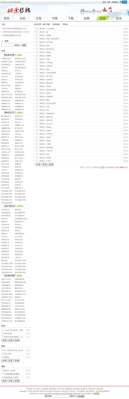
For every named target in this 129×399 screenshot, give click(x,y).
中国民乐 (4, 59)
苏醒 (3, 234)
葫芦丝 (17, 80)
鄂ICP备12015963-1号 (86, 394)
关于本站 (37, 389)
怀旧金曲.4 (19, 194)
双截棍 (48, 56)
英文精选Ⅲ (5, 315)
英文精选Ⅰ (4, 312)
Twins (17, 245)
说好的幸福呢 (51, 90)
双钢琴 (3, 91)
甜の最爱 (18, 216)
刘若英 (17, 243)
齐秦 (16, 185)
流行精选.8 (5, 272)
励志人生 (4, 279)
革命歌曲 (18, 303)
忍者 (47, 107)
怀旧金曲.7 (5, 200)
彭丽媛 (17, 140)
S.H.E (17, 237)
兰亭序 (48, 161)
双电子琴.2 (5, 94)
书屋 (55, 18)
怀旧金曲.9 (5, 203)
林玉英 (17, 128)
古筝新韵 (18, 83)
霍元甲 (48, 93)
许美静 (3, 167)
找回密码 (114, 2)
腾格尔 (17, 188)
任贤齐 (3, 254)
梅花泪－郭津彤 (9, 371)
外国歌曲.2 (5, 321)
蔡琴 (16, 167)
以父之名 (49, 124)
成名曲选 (4, 282)
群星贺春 (4, 291)
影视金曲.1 (19, 291)
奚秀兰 (17, 137)
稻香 (47, 46)
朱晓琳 (3, 155)
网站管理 (92, 389)
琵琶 (3, 80)
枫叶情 (17, 288)
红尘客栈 (49, 42)
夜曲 (47, 59)
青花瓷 (48, 158)
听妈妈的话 (50, 113)
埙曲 (16, 88)
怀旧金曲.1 (5, 191)
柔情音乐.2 (5, 62)
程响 (16, 210)
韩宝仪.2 (4, 149)
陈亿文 (17, 149)
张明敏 (17, 173)
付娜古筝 (18, 65)
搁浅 (47, 100)
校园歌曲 (18, 155)
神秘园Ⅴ (18, 109)
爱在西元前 (50, 49)
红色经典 (4, 303)
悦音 (103, 18)
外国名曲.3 (19, 97)
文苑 (39, 18)
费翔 (16, 179)
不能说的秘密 (51, 73)
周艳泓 (3, 240)
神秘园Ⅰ (17, 103)
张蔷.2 (3, 164)
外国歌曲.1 (19, 318)
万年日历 (60, 389)
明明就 (48, 35)
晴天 (47, 110)
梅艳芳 (17, 143)
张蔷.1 (17, 161)
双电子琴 (4, 86)
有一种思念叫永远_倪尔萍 (13, 350)
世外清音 (4, 65)
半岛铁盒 (49, 63)
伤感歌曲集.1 (19, 219)
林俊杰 (17, 254)
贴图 (87, 18)
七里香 (48, 144)
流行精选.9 (19, 272)
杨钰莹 (3, 146)
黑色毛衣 (49, 120)
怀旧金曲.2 (19, 191)
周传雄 (3, 257)
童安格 (3, 182)
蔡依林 (3, 231)
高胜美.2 (18, 131)
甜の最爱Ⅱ (18, 213)
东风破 (48, 127)
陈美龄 (3, 161)
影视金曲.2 (5, 294)
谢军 (3, 260)
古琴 (16, 71)
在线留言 (84, 389)
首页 (7, 18)
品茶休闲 (4, 74)
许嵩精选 (4, 213)
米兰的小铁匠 (51, 103)
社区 (23, 18)
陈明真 (3, 137)
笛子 (3, 77)
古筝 (3, 68)
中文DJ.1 (4, 300)
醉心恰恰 (4, 116)
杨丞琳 (3, 245)
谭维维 (3, 251)
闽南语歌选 (19, 282)
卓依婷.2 (18, 152)
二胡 (16, 74)
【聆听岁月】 (10, 112)
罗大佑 (3, 188)
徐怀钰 (3, 134)
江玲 (3, 170)
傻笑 (47, 69)
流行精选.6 (5, 269)
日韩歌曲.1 (19, 294)
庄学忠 (3, 179)
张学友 (17, 182)
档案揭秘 (18, 279)
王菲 (16, 134)
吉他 (3, 71)
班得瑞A (4, 100)
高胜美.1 (4, 131)
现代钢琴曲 (19, 68)
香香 (16, 231)
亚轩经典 (4, 216)
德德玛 (17, 170)
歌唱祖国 (4, 306)
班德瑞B (18, 100)
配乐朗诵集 (19, 321)
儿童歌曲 (4, 285)
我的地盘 (49, 147)
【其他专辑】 (10, 275)
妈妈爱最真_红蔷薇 (11, 377)
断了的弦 (49, 76)
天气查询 (29, 389)
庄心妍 (3, 210)
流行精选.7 (19, 269)
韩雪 (16, 225)
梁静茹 (3, 248)
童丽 (3, 222)
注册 (108, 2)
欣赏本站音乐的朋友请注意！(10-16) (16, 32)
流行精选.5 (19, 266)
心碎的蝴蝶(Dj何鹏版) (12, 374)
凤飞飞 (17, 158)
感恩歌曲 (18, 285)
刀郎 (16, 257)
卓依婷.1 (4, 152)
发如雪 (48, 130)
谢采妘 (17, 116)
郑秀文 (17, 240)
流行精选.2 (5, 263)
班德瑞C (4, 103)
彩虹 (47, 154)
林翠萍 (3, 173)
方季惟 (3, 140)
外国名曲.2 (5, 97)
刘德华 (3, 185)
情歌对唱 (18, 234)
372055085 (81, 391)
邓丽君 (3, 158)
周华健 (3, 176)
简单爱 (48, 86)
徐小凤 (3, 125)
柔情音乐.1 (19, 59)
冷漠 (3, 219)
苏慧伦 (3, 243)
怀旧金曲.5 (5, 197)
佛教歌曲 (4, 309)
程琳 (16, 164)
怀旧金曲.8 (19, 200)
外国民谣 (18, 306)
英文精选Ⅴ (5, 318)
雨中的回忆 (8, 333)
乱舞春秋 (49, 97)
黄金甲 (48, 137)
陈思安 (3, 122)
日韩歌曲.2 (5, 297)
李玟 (16, 122)
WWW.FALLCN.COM (38, 394)
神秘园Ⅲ (18, 106)
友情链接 (76, 389)
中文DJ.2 (18, 300)
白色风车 (49, 80)
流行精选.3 (19, 263)
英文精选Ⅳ (19, 315)
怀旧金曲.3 (5, 194)
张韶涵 (17, 228)
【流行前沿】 (10, 206)
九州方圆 (4, 288)
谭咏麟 (17, 176)
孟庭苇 (3, 119)
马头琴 (17, 77)
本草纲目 (49, 66)
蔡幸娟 (3, 143)
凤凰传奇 (18, 222)
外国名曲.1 (19, 94)
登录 (104, 2)
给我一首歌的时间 (52, 39)
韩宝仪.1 (18, 146)
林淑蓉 (17, 119)
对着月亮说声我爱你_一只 (13, 337)
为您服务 (45, 389)
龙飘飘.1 (18, 125)
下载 (71, 18)
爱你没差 (49, 83)
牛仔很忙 (49, 134)
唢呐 (16, 86)
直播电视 (68, 389)
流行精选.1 (19, 260)
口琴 (3, 88)
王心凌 (3, 228)
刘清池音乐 (19, 62)
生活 (119, 18)
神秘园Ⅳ (4, 109)
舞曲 (16, 297)
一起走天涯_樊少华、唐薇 (13, 330)
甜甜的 (48, 52)
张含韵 (3, 225)
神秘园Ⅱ (4, 106)
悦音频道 (56, 24)
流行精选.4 (5, 266)
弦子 (3, 237)
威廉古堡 (49, 117)
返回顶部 (100, 389)
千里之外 (49, 151)
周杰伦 (17, 251)
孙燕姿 (17, 248)
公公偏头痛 (50, 29)
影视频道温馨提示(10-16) (12, 35)
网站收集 (52, 389)
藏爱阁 (6, 357)
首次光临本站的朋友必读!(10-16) (14, 28)
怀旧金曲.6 (19, 197)
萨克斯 (17, 91)
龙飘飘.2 (4, 128)
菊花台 (48, 141)
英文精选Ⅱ (18, 312)
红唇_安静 (8, 354)
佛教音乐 (18, 309)
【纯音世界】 (10, 55)
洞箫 (3, 83)
